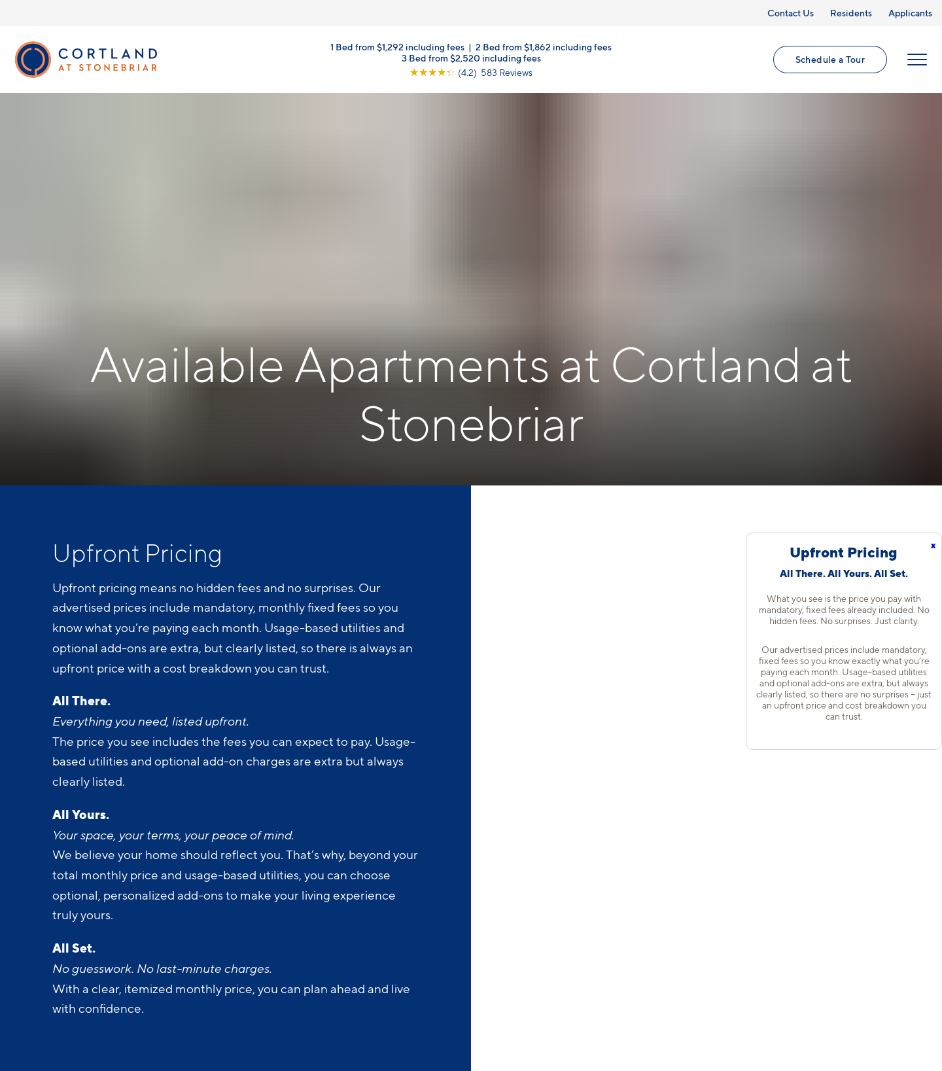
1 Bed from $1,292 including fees (397, 46)
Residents (851, 12)
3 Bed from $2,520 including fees (471, 57)
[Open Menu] (917, 59)
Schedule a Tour (830, 59)
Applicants (910, 12)
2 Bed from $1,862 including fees (544, 46)
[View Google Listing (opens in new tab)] (471, 71)
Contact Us (790, 12)
